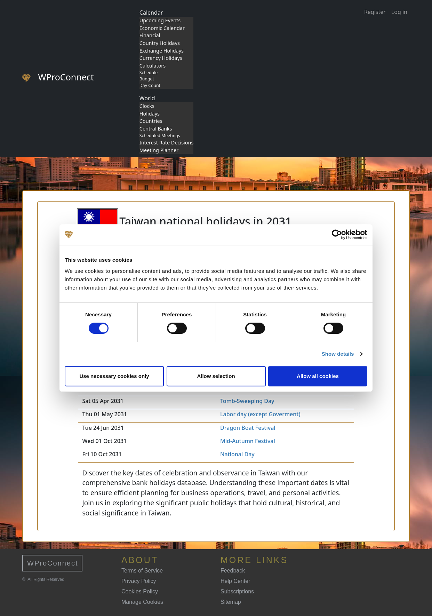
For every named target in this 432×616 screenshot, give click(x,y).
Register (375, 12)
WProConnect (52, 563)
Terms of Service (142, 571)
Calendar (151, 12)
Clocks (146, 106)
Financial (149, 35)
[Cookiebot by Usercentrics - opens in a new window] (336, 234)
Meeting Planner (158, 150)
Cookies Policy (139, 591)
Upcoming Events (160, 20)
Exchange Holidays (161, 50)
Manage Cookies (142, 602)
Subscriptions (237, 591)
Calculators (152, 65)
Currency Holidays (160, 58)
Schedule (148, 73)
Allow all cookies (318, 376)
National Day (237, 454)
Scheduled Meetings (159, 136)
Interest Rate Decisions (166, 142)
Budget (146, 79)
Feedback (233, 571)
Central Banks (155, 128)
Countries (150, 121)
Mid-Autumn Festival (247, 441)
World (147, 98)
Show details (338, 354)
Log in (399, 12)
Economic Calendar (162, 28)
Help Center (235, 581)
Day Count (149, 85)
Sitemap (231, 602)
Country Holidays (159, 43)
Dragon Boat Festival (247, 428)
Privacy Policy (138, 581)
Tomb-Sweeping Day (247, 401)
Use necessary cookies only (114, 376)
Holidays (149, 113)
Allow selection (216, 376)
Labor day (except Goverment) (260, 414)
